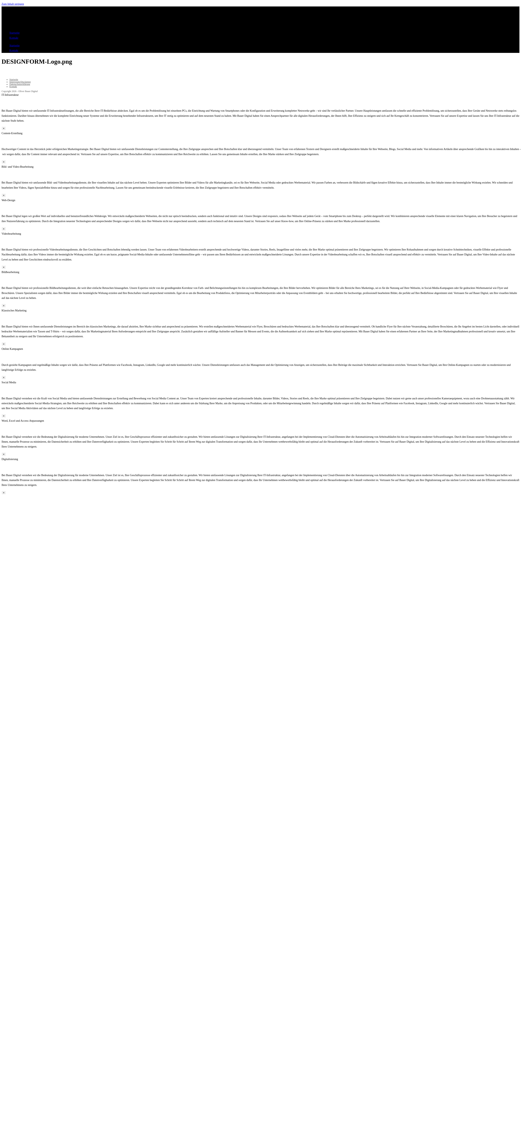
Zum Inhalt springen (13, 4)
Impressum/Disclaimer (20, 81)
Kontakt (13, 37)
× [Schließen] (4, 128)
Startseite (14, 32)
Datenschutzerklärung (19, 84)
